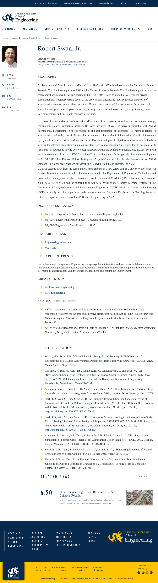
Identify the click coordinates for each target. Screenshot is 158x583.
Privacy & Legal (62, 569)
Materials (50, 248)
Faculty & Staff (28, 38)
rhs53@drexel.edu (14, 99)
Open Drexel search (151, 3)
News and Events (107, 3)
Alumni (124, 3)
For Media (47, 569)
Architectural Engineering (60, 287)
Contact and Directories (46, 3)
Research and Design (90, 29)
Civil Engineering (55, 293)
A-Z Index (38, 569)
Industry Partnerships (125, 29)
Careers (55, 568)
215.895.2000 (105, 579)
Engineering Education (58, 242)
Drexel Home (140, 3)
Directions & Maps (83, 569)
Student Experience (57, 29)
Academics (9, 29)
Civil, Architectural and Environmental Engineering (61, 65)
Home (5, 38)
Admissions (30, 29)
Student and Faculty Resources (77, 3)
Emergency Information (98, 569)
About (151, 29)
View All (142, 476)
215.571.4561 (13, 88)
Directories (74, 568)
